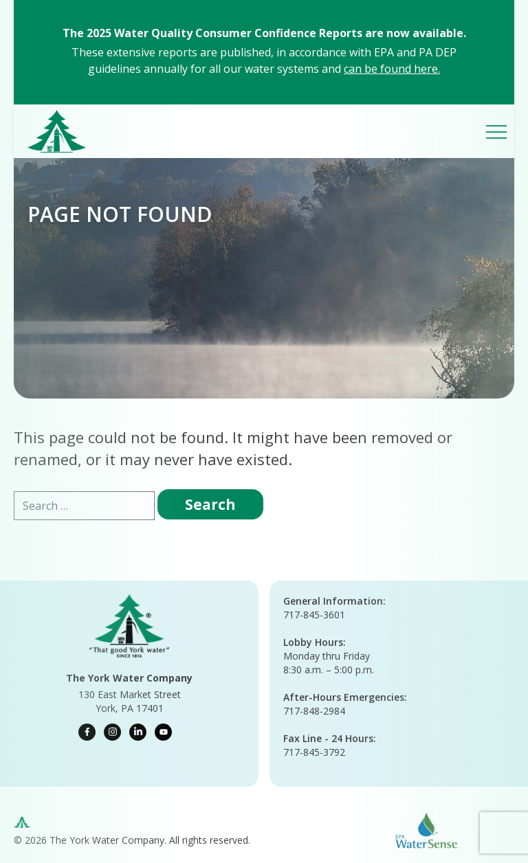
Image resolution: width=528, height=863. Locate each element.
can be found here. (392, 68)
